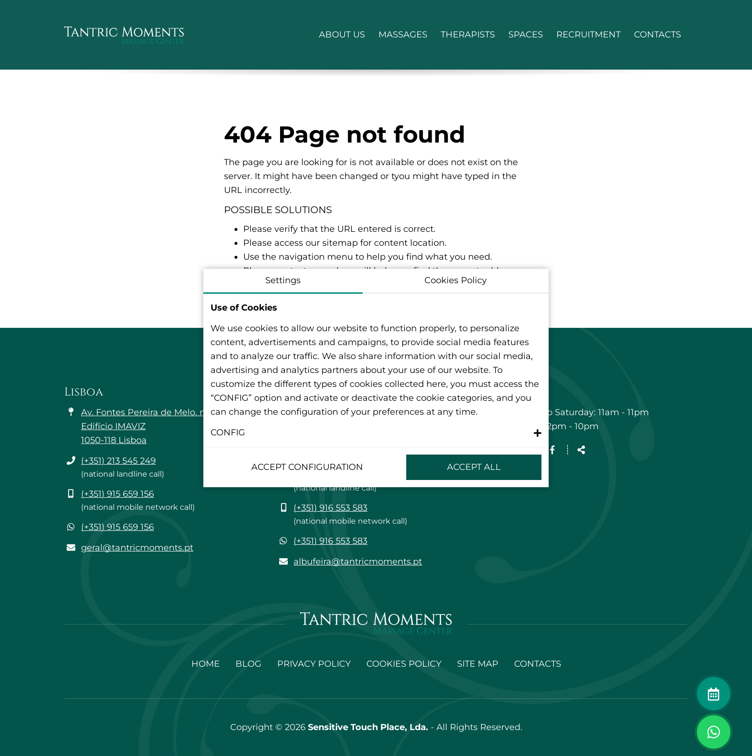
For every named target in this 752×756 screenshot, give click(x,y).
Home (205, 664)
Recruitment (588, 34)
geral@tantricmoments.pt (137, 547)
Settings (283, 280)
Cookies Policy (403, 664)
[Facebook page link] (552, 450)
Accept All (474, 467)
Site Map (477, 664)
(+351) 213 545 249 (118, 461)
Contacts (657, 34)
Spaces (525, 34)
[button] (376, 433)
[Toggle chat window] (713, 732)
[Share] (581, 450)
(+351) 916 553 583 (330, 508)
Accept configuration (307, 467)
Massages (402, 34)
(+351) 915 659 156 (117, 494)
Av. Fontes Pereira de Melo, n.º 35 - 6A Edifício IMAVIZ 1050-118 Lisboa (161, 426)
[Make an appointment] (713, 693)
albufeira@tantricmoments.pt (358, 561)
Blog (248, 664)
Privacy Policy (314, 664)
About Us (342, 34)
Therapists (468, 34)
